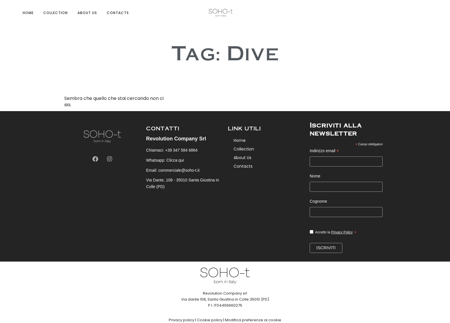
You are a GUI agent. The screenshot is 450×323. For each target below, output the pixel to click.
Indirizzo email (324, 151)
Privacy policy (181, 320)
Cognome (318, 201)
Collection (55, 12)
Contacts (118, 12)
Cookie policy (209, 320)
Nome (315, 176)
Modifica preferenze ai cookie (253, 320)
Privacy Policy (342, 232)
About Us (87, 12)
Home (28, 12)
